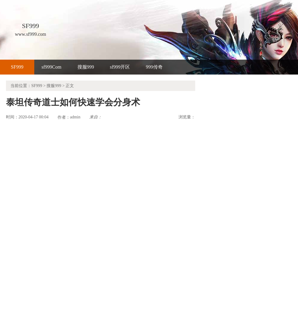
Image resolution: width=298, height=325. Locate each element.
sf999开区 (120, 66)
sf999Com (51, 66)
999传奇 (154, 66)
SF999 (17, 66)
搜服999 (85, 66)
